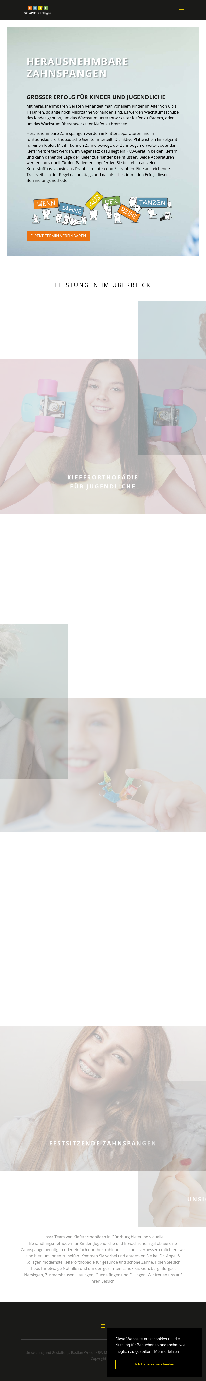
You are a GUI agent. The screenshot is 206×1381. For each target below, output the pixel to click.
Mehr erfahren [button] (166, 1351)
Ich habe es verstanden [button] (154, 1364)
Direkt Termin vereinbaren (58, 236)
